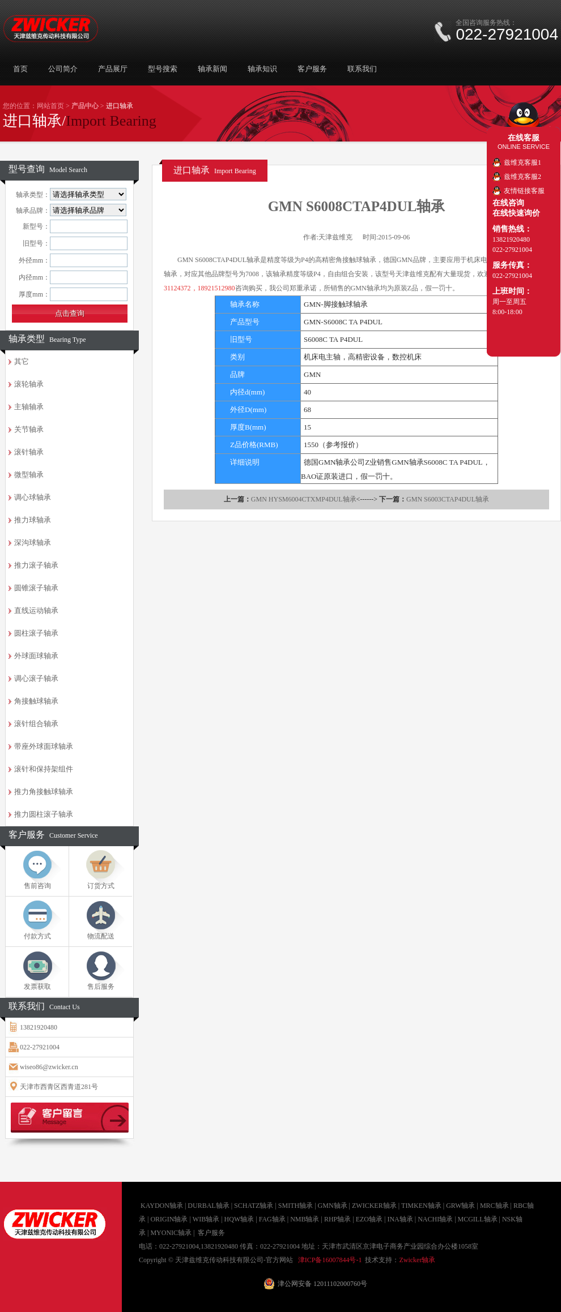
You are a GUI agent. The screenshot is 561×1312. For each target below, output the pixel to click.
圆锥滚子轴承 (36, 588)
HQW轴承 (239, 1219)
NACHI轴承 (435, 1219)
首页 (20, 69)
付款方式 (37, 936)
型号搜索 (162, 69)
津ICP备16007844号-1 (330, 1260)
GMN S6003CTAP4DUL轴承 (447, 499)
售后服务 (100, 987)
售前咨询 (37, 886)
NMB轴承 (304, 1219)
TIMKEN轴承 (421, 1206)
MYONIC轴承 (171, 1233)
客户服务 (312, 69)
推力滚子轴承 (36, 565)
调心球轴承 (32, 497)
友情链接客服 (524, 191)
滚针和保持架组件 (43, 769)
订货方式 (100, 886)
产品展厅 (113, 69)
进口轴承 (214, 170)
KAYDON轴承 (162, 1206)
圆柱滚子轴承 (36, 633)
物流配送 (100, 936)
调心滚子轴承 (36, 678)
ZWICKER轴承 (374, 1206)
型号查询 (47, 169)
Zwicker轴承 (417, 1260)
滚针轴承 (29, 452)
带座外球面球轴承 (43, 746)
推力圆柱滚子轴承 (43, 814)
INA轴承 (400, 1219)
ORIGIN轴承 (169, 1219)
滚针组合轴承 (36, 723)
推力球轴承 (32, 520)
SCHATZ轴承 (253, 1206)
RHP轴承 (337, 1219)
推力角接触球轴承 (43, 791)
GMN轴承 (332, 1206)
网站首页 (50, 106)
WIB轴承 (206, 1219)
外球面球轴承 (36, 655)
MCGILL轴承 (478, 1219)
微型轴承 (29, 474)
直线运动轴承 (36, 610)
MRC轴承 (494, 1206)
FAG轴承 (272, 1219)
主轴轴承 (29, 406)
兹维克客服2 (522, 177)
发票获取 (37, 987)
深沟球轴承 (32, 542)
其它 (21, 361)
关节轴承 (29, 429)
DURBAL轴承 (208, 1206)
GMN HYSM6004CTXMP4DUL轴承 (303, 499)
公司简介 (63, 69)
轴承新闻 (212, 69)
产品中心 (85, 106)
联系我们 (362, 69)
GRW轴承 (460, 1206)
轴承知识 (262, 69)
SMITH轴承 (295, 1206)
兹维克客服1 (522, 162)
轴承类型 (47, 339)
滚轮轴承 (29, 384)
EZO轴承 (369, 1219)
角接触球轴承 (36, 701)
